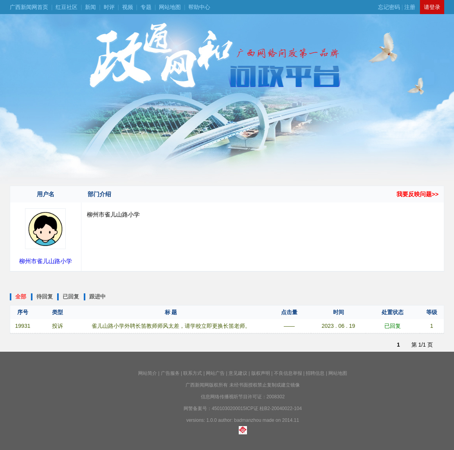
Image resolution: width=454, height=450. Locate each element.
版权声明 (260, 373)
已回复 (71, 296)
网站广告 (215, 373)
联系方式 (192, 373)
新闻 (90, 7)
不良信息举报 (288, 373)
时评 (109, 7)
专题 (146, 7)
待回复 (44, 296)
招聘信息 (315, 373)
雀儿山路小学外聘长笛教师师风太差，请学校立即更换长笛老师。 (171, 326)
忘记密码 (389, 7)
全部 (20, 296)
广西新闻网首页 (29, 7)
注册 (409, 7)
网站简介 (147, 373)
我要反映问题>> (417, 194)
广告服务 (170, 373)
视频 (127, 7)
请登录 (432, 7)
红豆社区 (66, 7)
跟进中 (97, 296)
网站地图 (170, 7)
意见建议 (238, 373)
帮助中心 (199, 7)
